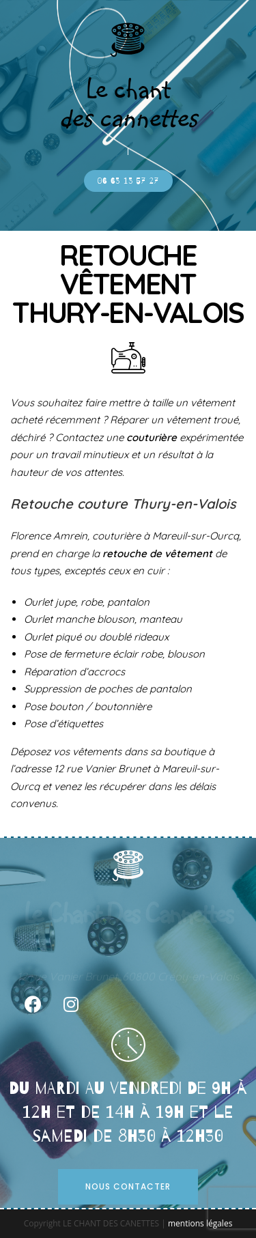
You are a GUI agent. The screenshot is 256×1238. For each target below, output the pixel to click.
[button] (128, 181)
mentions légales (200, 1223)
